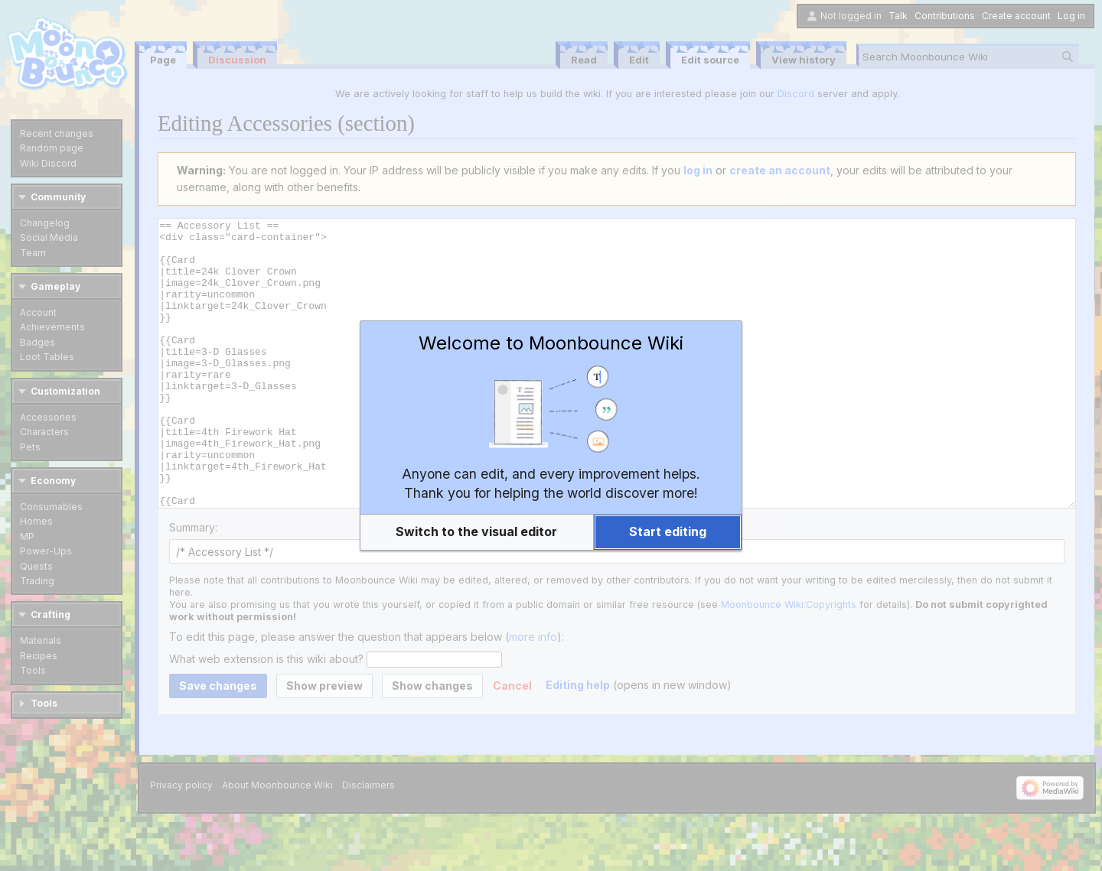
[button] (476, 532)
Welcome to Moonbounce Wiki (551, 343)
